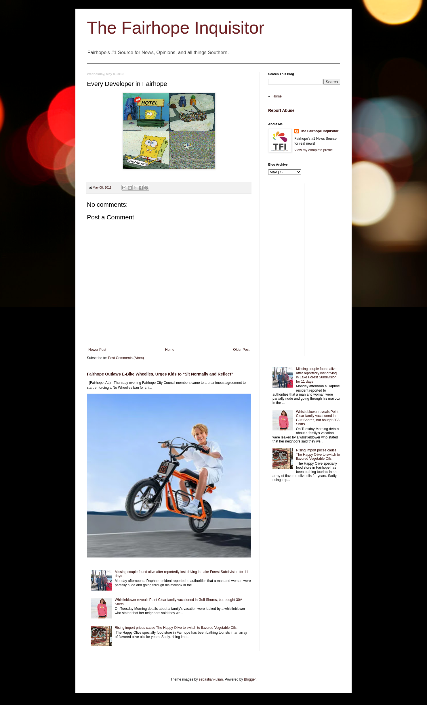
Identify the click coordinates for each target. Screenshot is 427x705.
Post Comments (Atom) (126, 358)
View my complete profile (313, 150)
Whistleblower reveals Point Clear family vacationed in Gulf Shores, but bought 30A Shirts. (318, 418)
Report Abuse (281, 110)
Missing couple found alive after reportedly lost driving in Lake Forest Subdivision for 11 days (316, 375)
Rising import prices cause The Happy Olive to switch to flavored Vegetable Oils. (176, 628)
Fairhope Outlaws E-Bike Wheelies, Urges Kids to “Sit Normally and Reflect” (160, 374)
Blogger (250, 679)
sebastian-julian (211, 679)
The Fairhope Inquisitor (175, 27)
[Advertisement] (304, 269)
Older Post (241, 350)
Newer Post (97, 350)
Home (169, 350)
